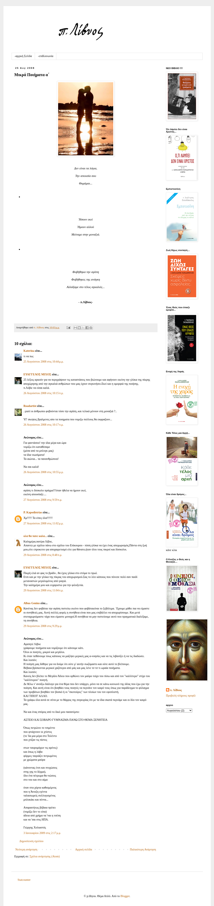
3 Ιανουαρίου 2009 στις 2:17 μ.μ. (42, 833)
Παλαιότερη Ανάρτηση (143, 849)
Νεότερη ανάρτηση (26, 849)
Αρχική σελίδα (83, 849)
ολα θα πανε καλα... (35, 536)
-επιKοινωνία (45, 56)
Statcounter (24, 879)
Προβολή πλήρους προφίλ (181, 695)
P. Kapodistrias (33, 512)
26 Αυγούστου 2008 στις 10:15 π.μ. (44, 393)
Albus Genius (32, 603)
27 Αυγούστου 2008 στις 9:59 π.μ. (43, 499)
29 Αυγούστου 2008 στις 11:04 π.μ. (44, 590)
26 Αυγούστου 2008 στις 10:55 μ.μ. (44, 472)
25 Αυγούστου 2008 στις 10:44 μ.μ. (44, 361)
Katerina (29, 350)
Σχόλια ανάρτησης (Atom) (44, 856)
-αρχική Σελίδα (23, 56)
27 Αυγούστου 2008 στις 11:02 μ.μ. (44, 523)
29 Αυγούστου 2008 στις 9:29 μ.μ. (43, 626)
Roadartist (30, 406)
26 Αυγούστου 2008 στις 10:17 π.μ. (44, 424)
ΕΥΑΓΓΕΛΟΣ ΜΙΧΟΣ (37, 374)
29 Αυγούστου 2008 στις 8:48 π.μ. (43, 555)
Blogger (125, 896)
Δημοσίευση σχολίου (31, 841)
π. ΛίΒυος (176, 690)
